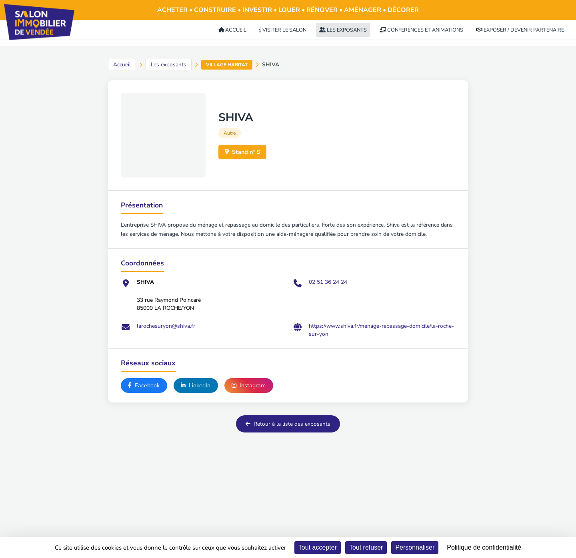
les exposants (343, 30)
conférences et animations (421, 30)
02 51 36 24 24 (328, 282)
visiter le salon (282, 30)
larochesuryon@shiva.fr (166, 326)
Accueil (122, 64)
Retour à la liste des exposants (288, 424)
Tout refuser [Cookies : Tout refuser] (366, 547)
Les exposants (168, 64)
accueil (232, 30)
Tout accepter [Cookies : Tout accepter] (317, 547)
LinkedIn (197, 386)
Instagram (251, 386)
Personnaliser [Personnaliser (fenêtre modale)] (414, 547)
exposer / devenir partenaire (520, 30)
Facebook (144, 386)
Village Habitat (227, 65)
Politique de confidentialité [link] (484, 547)
